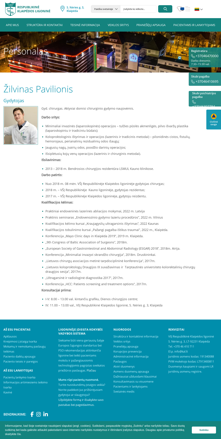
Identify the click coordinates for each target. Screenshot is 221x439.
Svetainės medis (123, 391)
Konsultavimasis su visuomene (133, 381)
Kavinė (7, 392)
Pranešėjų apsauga (151, 25)
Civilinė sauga (214, 120)
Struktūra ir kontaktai (45, 25)
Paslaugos (120, 361)
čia (19, 434)
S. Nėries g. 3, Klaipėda (75, 9)
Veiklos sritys (118, 25)
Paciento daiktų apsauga (19, 356)
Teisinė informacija (85, 25)
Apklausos (10, 336)
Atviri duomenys (124, 366)
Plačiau (91, 370)
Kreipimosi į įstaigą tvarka (20, 341)
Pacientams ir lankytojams (194, 25)
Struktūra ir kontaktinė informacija (135, 336)
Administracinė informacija (130, 356)
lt (197, 9)
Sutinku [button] (204, 430)
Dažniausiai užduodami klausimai (135, 376)
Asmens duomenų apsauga (131, 371)
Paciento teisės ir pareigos (20, 361)
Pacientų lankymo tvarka (19, 377)
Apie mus (12, 25)
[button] (22, 434)
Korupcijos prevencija (127, 351)
